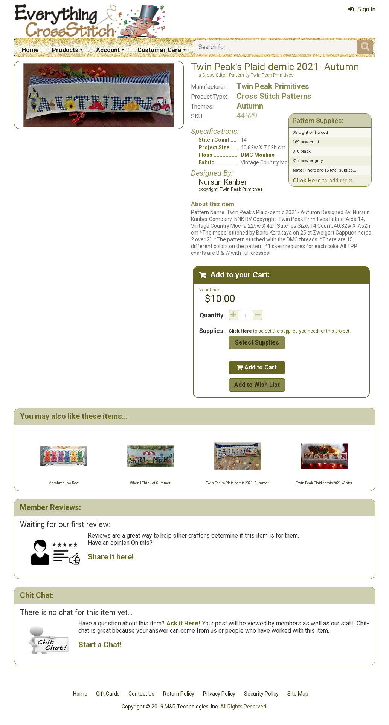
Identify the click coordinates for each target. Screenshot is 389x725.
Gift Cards (108, 694)
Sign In (361, 9)
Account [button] (108, 50)
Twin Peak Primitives (272, 86)
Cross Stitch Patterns (273, 96)
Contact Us (141, 694)
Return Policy (178, 694)
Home (30, 50)
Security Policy (261, 694)
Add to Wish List (257, 384)
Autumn (249, 105)
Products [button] (65, 50)
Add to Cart (257, 367)
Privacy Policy (219, 694)
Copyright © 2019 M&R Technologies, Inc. (170, 707)
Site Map (297, 694)
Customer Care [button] (159, 50)
